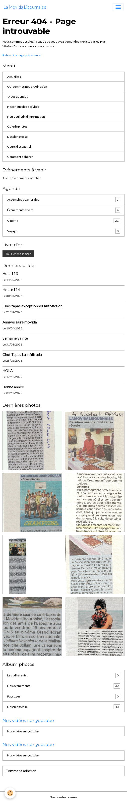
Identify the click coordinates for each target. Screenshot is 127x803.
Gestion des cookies (63, 797)
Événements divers (63, 210)
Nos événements (63, 685)
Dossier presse (17, 136)
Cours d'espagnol (19, 146)
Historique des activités (23, 106)
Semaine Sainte (15, 338)
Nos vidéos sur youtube (23, 731)
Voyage (63, 231)
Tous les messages (18, 254)
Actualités (14, 77)
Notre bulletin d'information (26, 116)
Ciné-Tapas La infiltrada (22, 354)
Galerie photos (17, 126)
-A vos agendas (17, 96)
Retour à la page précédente (21, 55)
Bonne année (13, 387)
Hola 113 (10, 273)
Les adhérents (63, 675)
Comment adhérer (20, 157)
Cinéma (63, 220)
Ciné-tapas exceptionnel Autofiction (32, 306)
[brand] (24, 7)
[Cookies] (10, 793)
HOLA (7, 370)
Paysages (63, 696)
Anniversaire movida (19, 322)
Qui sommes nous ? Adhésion (27, 86)
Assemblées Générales (63, 199)
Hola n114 (11, 289)
